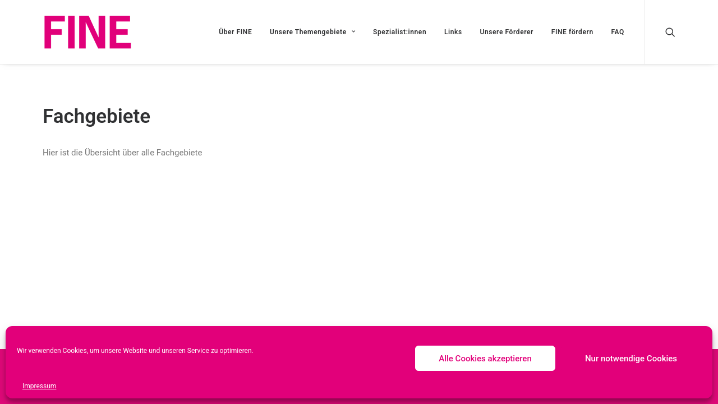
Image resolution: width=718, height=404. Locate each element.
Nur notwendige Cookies (631, 359)
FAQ (617, 32)
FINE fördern (572, 32)
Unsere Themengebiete (312, 32)
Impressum (39, 386)
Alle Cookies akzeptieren (485, 359)
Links (453, 32)
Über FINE (235, 32)
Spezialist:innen (399, 32)
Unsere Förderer (506, 32)
